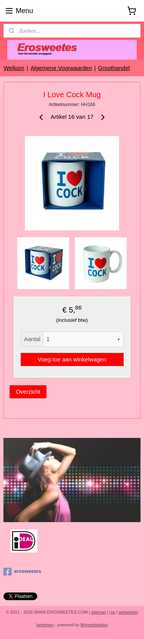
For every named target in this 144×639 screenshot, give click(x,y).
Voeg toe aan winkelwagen (72, 359)
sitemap (98, 612)
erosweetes (22, 571)
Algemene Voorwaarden (61, 68)
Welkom (13, 68)
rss (112, 612)
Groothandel (114, 68)
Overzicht (28, 391)
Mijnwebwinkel (94, 624)
